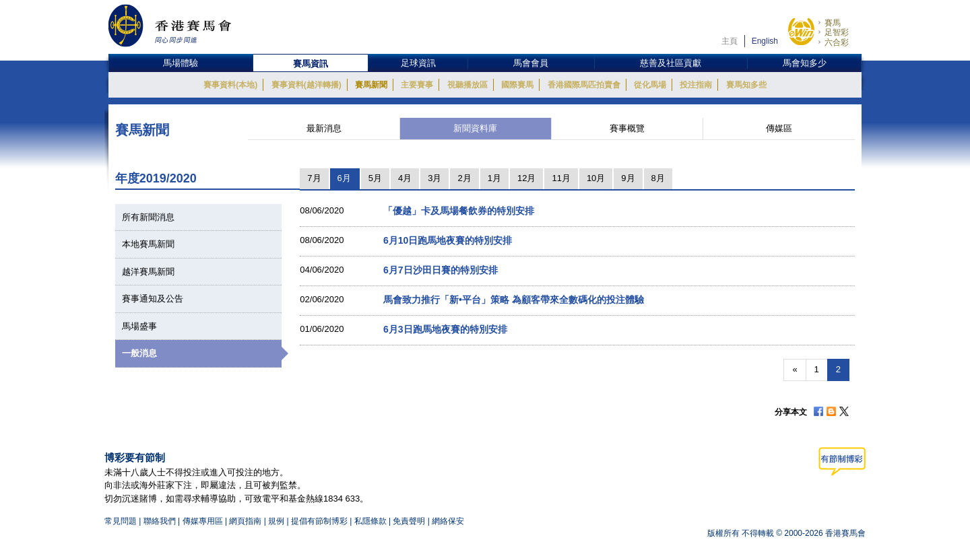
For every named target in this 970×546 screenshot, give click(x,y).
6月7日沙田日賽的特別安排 (440, 270)
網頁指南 (245, 521)
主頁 (729, 41)
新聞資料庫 (475, 128)
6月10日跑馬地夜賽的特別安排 (447, 240)
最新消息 (324, 128)
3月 (434, 178)
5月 (375, 178)
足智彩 (837, 32)
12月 (526, 178)
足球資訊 (418, 63)
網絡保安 (448, 521)
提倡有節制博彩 (319, 521)
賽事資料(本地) (230, 85)
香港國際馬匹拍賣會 (584, 85)
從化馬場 (650, 85)
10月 (596, 178)
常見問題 (120, 521)
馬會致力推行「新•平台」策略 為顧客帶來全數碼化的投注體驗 (513, 299)
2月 (464, 178)
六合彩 (837, 42)
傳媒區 (779, 128)
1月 (494, 178)
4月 (405, 178)
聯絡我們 (159, 521)
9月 (628, 178)
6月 (344, 178)
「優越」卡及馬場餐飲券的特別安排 (458, 210)
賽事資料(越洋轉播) (306, 85)
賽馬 (833, 23)
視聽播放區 (467, 85)
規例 (277, 521)
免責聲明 (409, 521)
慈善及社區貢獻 (670, 63)
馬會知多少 (805, 63)
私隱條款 (370, 521)
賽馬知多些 (746, 85)
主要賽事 (417, 85)
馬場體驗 (180, 63)
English (765, 41)
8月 (658, 178)
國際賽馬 (517, 85)
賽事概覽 (627, 128)
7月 (314, 178)
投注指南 (696, 85)
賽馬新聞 (371, 85)
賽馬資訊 (310, 64)
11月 (561, 178)
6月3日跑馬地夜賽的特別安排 (445, 329)
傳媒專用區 (203, 521)
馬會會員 (530, 63)
